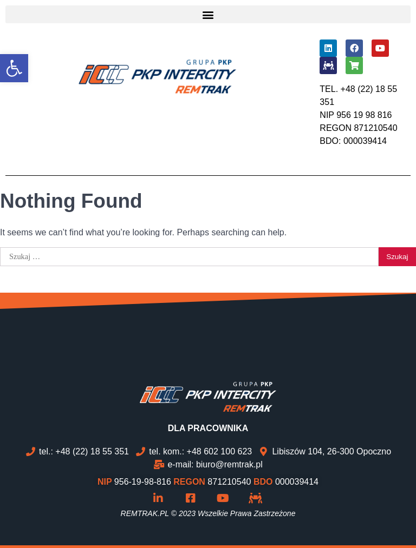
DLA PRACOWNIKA (208, 428)
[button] (208, 14)
